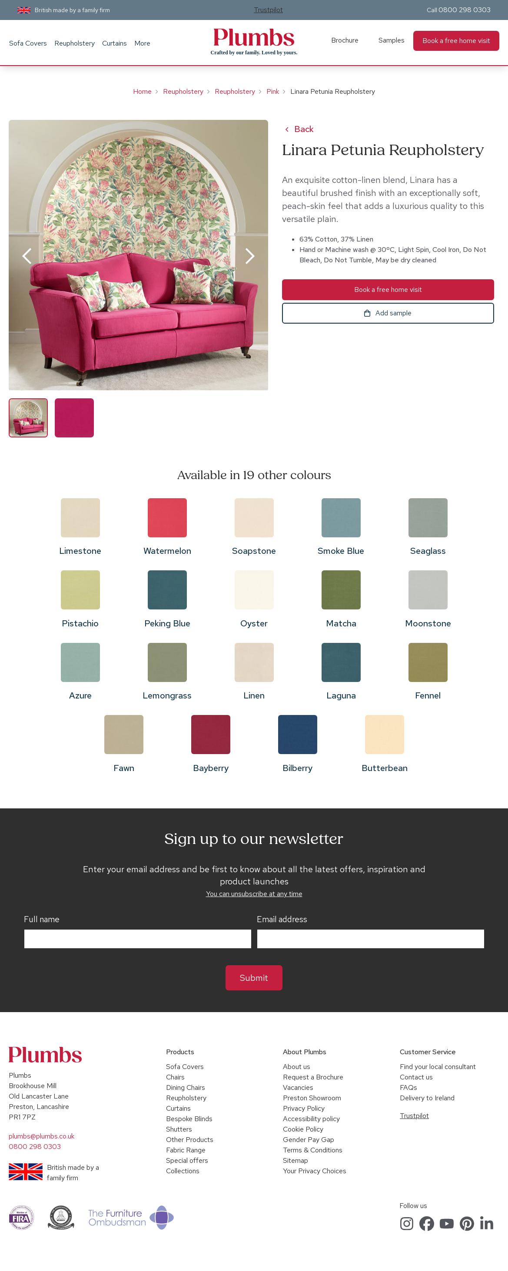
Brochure (345, 40)
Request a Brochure (313, 1077)
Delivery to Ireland (427, 1097)
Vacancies (298, 1087)
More (142, 43)
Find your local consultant (438, 1066)
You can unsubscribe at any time (254, 893)
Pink (272, 91)
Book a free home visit (456, 40)
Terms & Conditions (312, 1150)
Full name (42, 919)
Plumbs (253, 37)
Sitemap (295, 1160)
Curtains (114, 43)
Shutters (179, 1129)
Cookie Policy (303, 1129)
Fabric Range (186, 1150)
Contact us (416, 1077)
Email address (282, 919)
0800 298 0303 (464, 9)
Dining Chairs (185, 1087)
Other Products (189, 1139)
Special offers (187, 1160)
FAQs (408, 1087)
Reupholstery (74, 43)
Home (142, 91)
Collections (182, 1170)
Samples (392, 40)
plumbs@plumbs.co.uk (41, 1136)
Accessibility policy (311, 1118)
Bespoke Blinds (189, 1118)
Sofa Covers (28, 43)
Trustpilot (268, 9)
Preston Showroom (312, 1097)
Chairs (175, 1077)
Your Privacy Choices (314, 1170)
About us (296, 1066)
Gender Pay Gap (308, 1139)
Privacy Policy (304, 1108)
